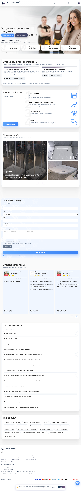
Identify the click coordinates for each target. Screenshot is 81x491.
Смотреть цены (21, 35)
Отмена (53, 487)
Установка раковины (62, 429)
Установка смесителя (46, 429)
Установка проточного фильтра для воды (34, 432)
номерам (37, 95)
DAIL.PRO (9, 479)
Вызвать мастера (8, 35)
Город (4, 211)
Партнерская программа (31, 454)
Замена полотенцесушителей (59, 422)
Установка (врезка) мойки (11, 432)
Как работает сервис (15, 457)
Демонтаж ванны (9, 425)
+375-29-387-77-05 (8, 467)
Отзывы (3, 454)
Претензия (3, 459)
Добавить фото (7, 246)
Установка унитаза (35, 425)
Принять (61, 487)
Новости (3, 457)
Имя (4, 206)
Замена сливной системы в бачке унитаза (56, 425)
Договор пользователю (31, 459)
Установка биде (22, 425)
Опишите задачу (7, 229)
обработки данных (21, 255)
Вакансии (3, 461)
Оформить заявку (11, 124)
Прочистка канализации (56, 432)
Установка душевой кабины (12, 422)
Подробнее (45, 487)
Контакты (13, 461)
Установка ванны (9, 429)
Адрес (4, 217)
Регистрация (14, 454)
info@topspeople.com (9, 464)
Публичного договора (55, 52)
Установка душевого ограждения (27, 429)
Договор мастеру (30, 457)
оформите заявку (50, 95)
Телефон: (5, 223)
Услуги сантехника (9, 436)
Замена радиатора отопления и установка (35, 422)
